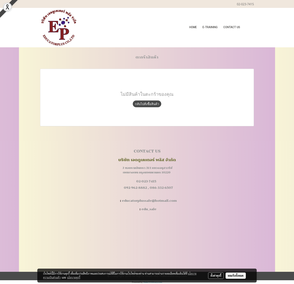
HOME (193, 27)
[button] (248, 27)
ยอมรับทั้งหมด (236, 275)
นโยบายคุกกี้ (73, 277)
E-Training (210, 27)
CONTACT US (231, 27)
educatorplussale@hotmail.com (149, 200)
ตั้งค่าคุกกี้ (216, 275)
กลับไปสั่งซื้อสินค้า (147, 104)
